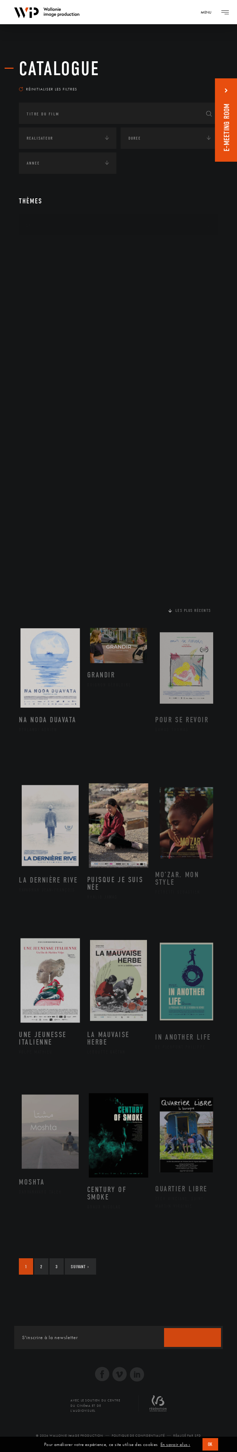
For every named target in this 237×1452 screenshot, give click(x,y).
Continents (39, 247)
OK (210, 1444)
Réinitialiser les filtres (48, 89)
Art (29, 225)
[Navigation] (208, 12)
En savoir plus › (175, 1444)
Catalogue (59, 68)
